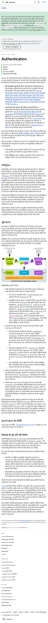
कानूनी (21, 612)
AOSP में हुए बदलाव (35, 30)
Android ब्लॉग (5, 568)
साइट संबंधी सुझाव (41, 612)
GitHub (3, 554)
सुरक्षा (13, 54)
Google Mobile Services (8, 599)
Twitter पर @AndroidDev (8, 565)
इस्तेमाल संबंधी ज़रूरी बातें (7, 539)
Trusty (3, 486)
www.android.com (7, 596)
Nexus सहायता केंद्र (6, 593)
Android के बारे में (6, 612)
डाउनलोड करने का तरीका (7, 542)
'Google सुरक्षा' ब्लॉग (6, 571)
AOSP (3, 54)
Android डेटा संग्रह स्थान (7, 536)
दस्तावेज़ (4, 8)
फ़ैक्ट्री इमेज (4, 548)
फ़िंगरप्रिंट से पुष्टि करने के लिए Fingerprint (29, 114)
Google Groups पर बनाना (8, 577)
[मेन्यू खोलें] (3, 2)
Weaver (6, 176)
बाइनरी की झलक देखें (6, 545)
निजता (32, 612)
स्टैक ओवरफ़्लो (5, 602)
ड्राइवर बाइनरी (4, 551)
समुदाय (15, 612)
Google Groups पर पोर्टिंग (8, 580)
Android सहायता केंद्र (6, 588)
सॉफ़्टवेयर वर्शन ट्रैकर (6, 605)
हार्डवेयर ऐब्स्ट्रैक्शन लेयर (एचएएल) (29, 133)
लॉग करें (44, 2)
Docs (8, 54)
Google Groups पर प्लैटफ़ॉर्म (9, 574)
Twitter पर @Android (7, 562)
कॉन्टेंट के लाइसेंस (25, 520)
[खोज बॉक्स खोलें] (35, 2)
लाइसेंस (26, 612)
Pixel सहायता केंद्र (5, 590)
